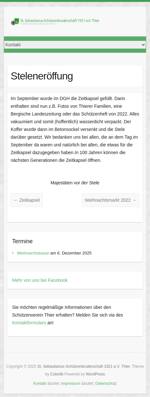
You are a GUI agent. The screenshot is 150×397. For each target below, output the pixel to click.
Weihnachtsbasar (33, 253)
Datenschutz (106, 383)
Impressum (70, 383)
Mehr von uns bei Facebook (40, 280)
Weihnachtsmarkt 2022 (111, 200)
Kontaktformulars (29, 322)
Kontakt (39, 383)
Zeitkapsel (26, 200)
